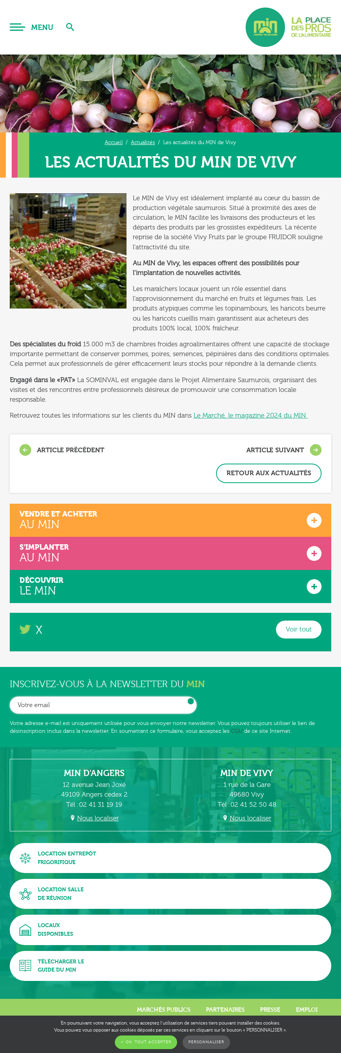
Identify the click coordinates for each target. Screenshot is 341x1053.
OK (191, 701)
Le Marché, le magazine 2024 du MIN (250, 415)
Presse (270, 1009)
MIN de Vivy (246, 773)
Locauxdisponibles (46, 929)
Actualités (143, 142)
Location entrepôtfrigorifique (57, 858)
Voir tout (299, 629)
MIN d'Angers (94, 773)
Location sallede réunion (51, 893)
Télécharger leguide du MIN (51, 966)
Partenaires (225, 1009)
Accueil (114, 142)
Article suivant (284, 450)
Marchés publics (163, 1009)
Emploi (307, 1009)
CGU (237, 731)
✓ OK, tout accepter (146, 1042)
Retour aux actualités (269, 473)
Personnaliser (206, 1042)
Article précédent (61, 450)
